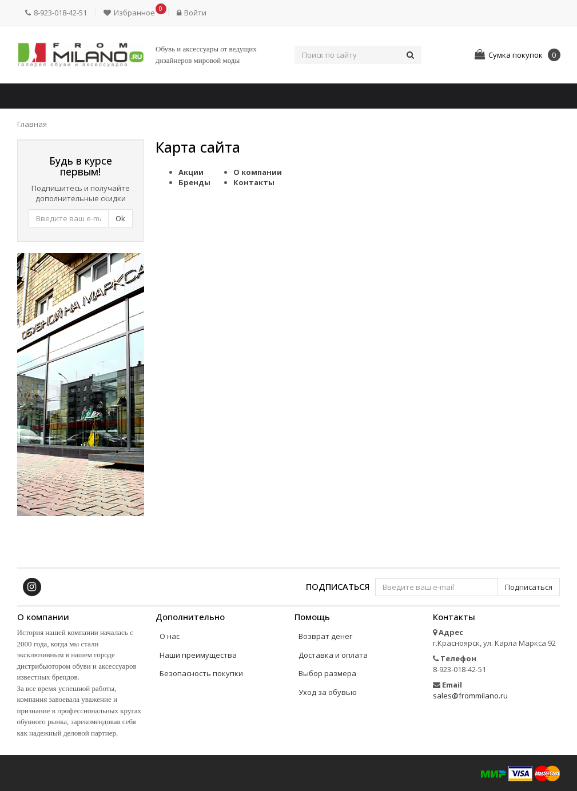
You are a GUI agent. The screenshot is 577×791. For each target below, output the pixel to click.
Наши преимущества (198, 655)
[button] (132, 13)
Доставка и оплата (333, 655)
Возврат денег (325, 636)
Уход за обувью (328, 692)
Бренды (194, 182)
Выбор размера (327, 673)
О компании (257, 172)
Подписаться (337, 586)
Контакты (253, 182)
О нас (170, 636)
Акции (191, 172)
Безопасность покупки (201, 673)
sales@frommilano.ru (470, 695)
